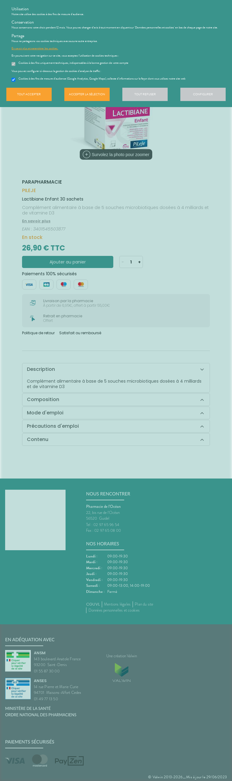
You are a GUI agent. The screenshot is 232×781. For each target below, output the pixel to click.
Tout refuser (145, 94)
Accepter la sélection (87, 94)
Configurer (203, 94)
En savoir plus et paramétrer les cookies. (34, 48)
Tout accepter (29, 94)
